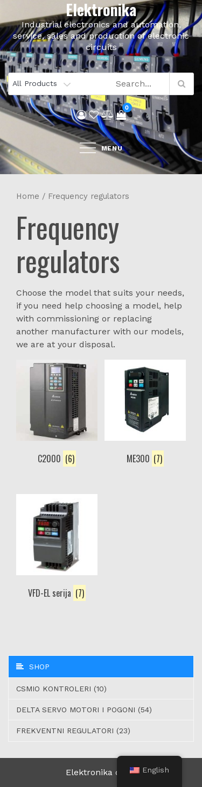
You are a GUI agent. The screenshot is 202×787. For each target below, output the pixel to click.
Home (27, 196)
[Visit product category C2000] (56, 414)
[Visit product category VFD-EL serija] (56, 548)
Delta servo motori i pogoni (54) (84, 709)
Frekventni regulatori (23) (73, 730)
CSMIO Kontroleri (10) (61, 688)
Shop (33, 666)
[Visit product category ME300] (145, 414)
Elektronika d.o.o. (101, 772)
